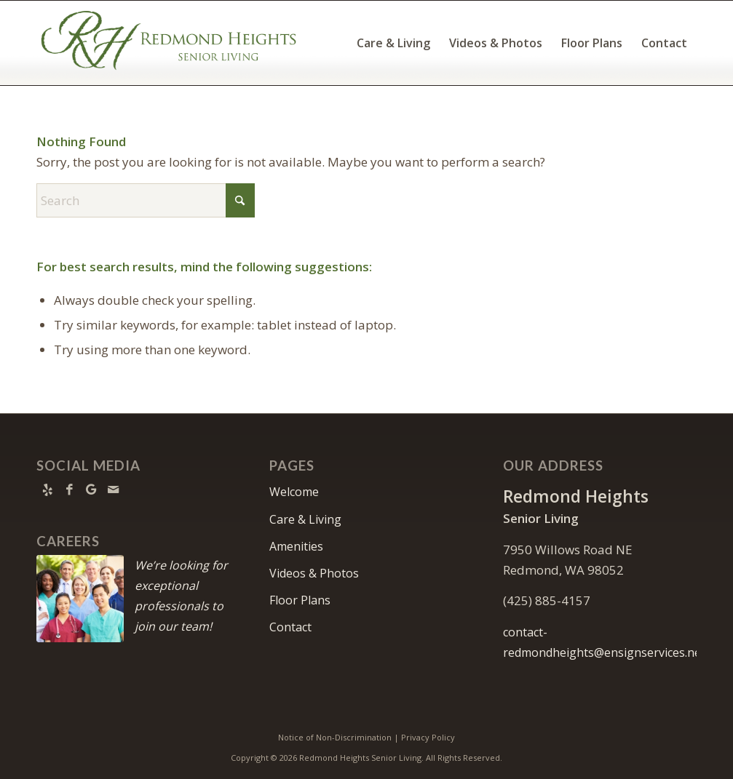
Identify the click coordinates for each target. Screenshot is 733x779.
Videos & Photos (314, 573)
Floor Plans (299, 600)
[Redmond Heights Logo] (168, 43)
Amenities (296, 546)
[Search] (145, 200)
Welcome (294, 492)
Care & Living (305, 519)
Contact (290, 627)
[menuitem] (393, 43)
